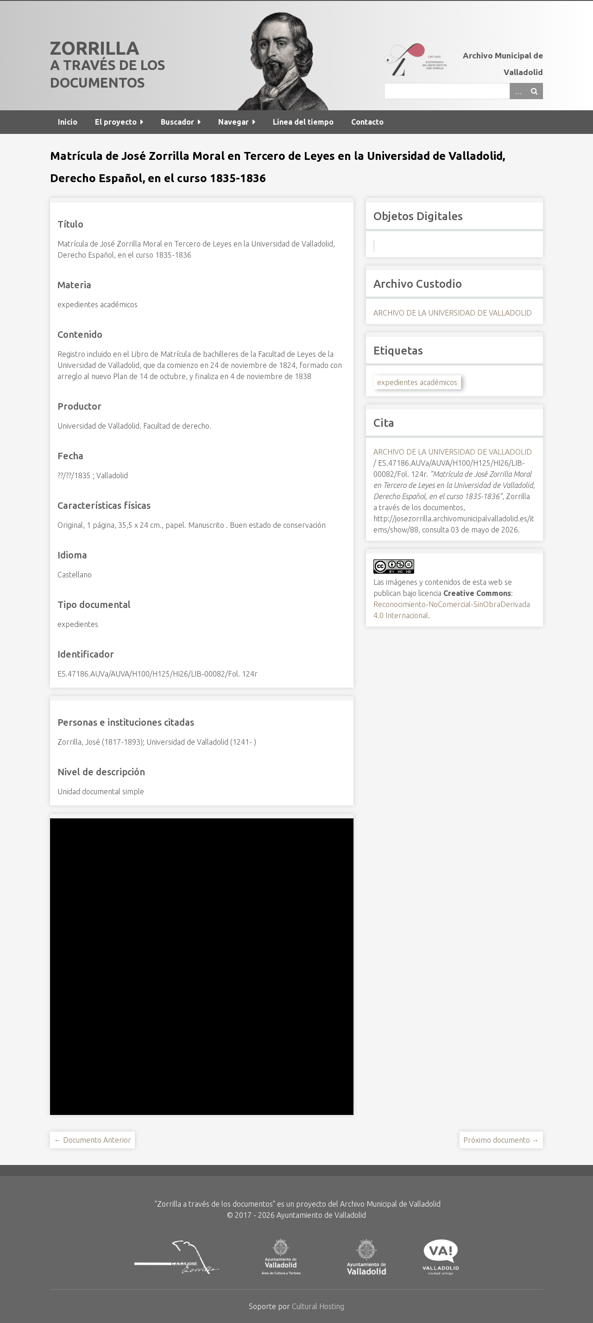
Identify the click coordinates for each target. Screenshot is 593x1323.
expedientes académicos (417, 382)
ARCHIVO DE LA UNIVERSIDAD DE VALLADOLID (452, 313)
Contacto (367, 122)
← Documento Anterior (92, 1140)
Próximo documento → (501, 1140)
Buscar (534, 91)
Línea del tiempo (303, 122)
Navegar (233, 122)
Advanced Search (518, 91)
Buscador (177, 122)
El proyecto (116, 122)
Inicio (67, 122)
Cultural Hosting (318, 1306)
